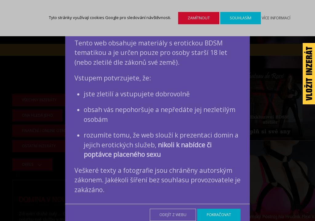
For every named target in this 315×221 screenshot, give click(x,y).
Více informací (276, 18)
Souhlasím (240, 18)
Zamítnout (199, 18)
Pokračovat (219, 214)
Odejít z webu (172, 214)
